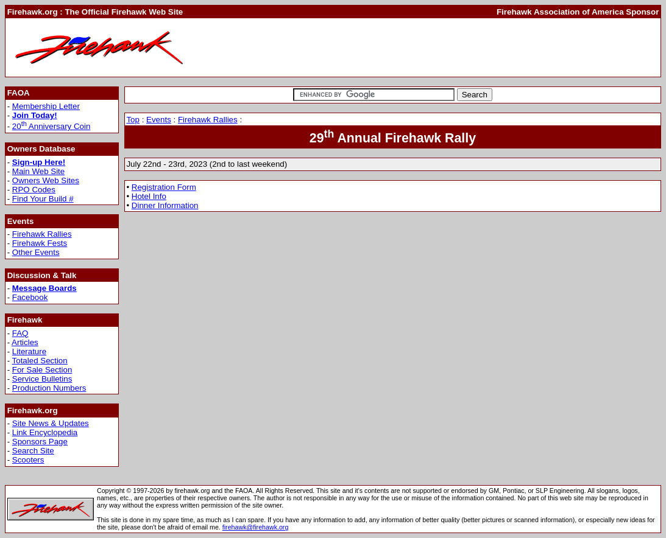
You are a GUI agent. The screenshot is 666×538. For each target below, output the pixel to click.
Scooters (28, 459)
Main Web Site (38, 171)
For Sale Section (42, 369)
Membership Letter (46, 106)
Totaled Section (40, 360)
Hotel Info (149, 196)
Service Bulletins (42, 378)
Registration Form (164, 187)
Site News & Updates (50, 423)
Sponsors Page (40, 441)
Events (158, 119)
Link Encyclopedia (44, 432)
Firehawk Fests (39, 243)
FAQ (20, 333)
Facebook (30, 297)
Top (133, 119)
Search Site (33, 450)
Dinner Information (165, 205)
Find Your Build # (43, 198)
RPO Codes (33, 189)
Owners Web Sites (45, 180)
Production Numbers (49, 388)
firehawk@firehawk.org (255, 527)
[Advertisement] (437, 47)
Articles (25, 342)
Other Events (36, 252)
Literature (29, 351)
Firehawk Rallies (42, 234)
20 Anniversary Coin (51, 126)
